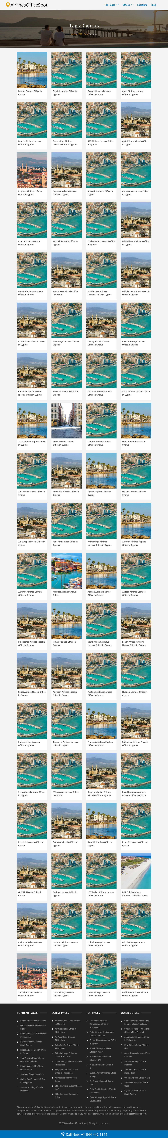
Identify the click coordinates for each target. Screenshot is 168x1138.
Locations (142, 5)
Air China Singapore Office (32, 1074)
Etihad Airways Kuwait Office (33, 1021)
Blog (153, 5)
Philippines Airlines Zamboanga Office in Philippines (99, 1024)
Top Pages (110, 5)
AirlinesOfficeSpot (79, 34)
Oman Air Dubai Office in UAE (137, 1078)
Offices (126, 5)
